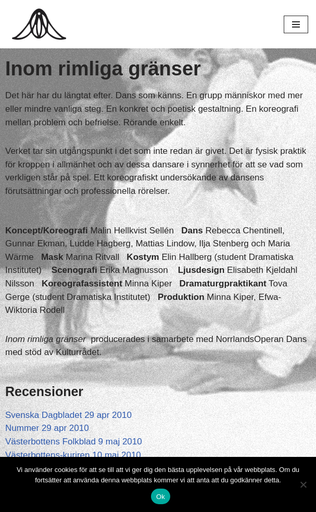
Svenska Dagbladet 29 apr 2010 (68, 415)
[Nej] (303, 484)
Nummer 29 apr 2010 (47, 428)
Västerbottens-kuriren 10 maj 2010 (73, 455)
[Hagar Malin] (41, 24)
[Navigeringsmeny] (296, 24)
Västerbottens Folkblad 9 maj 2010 (73, 442)
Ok (160, 497)
